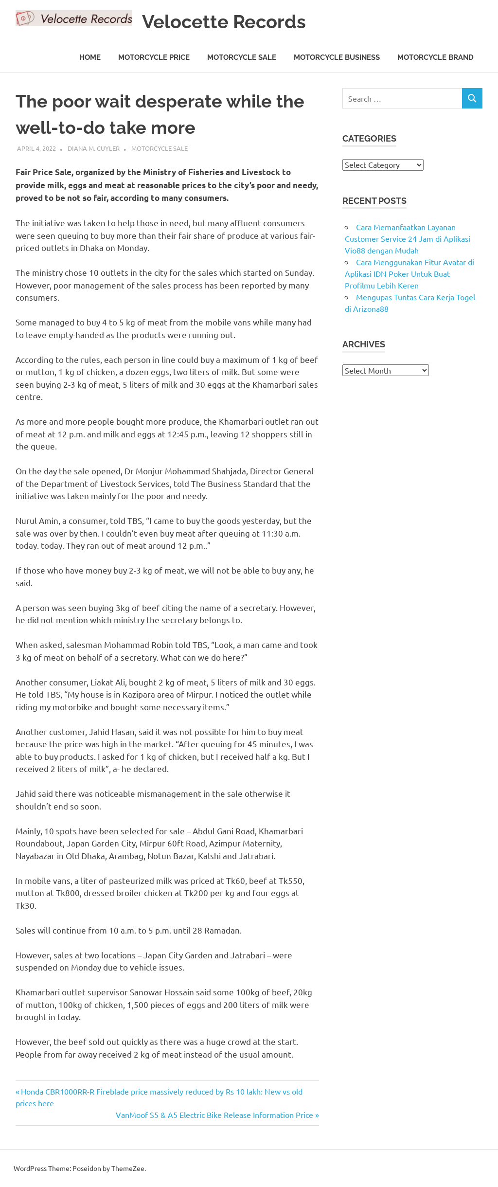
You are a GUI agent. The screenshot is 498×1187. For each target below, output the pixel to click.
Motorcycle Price (154, 57)
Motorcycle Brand (435, 57)
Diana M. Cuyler (94, 148)
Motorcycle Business (337, 57)
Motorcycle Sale (241, 57)
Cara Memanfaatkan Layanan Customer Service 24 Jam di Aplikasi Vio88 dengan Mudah (407, 238)
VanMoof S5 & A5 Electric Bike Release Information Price (214, 1114)
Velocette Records (224, 22)
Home (90, 57)
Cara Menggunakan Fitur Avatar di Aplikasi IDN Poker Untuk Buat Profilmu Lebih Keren (409, 273)
